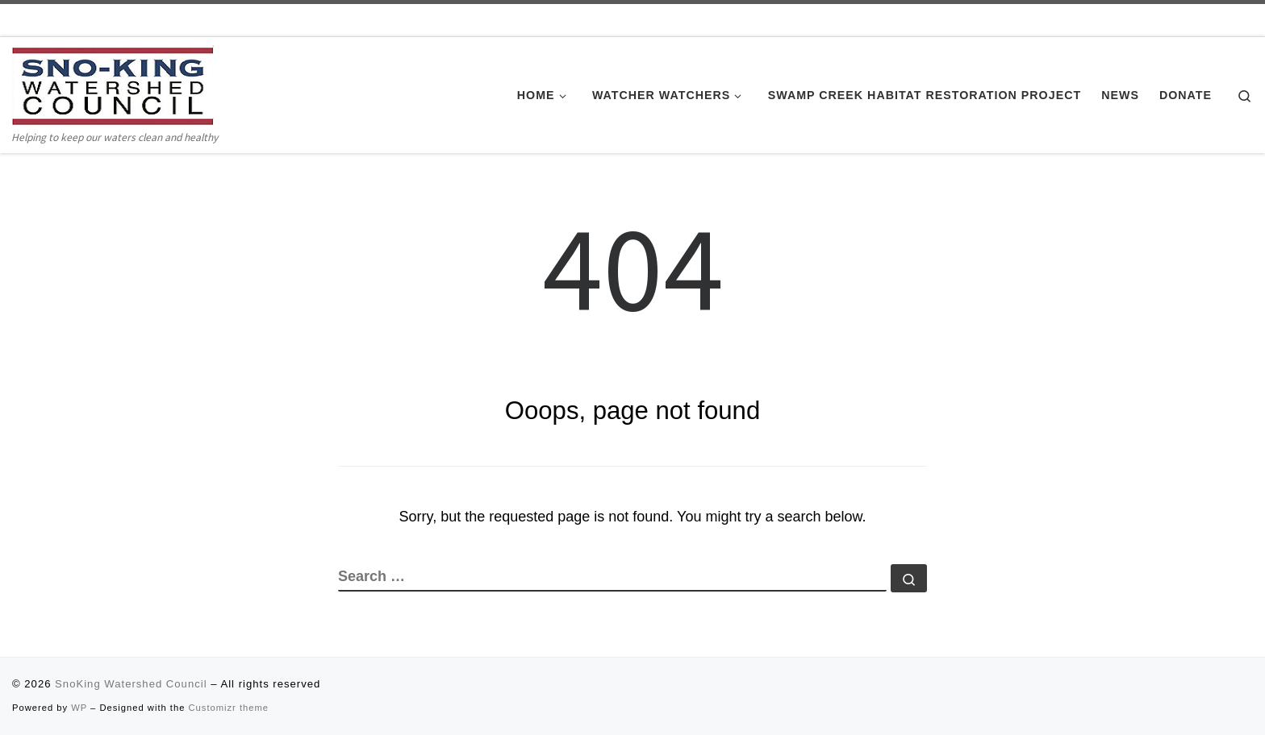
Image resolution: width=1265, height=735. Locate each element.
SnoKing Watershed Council (131, 684)
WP (79, 707)
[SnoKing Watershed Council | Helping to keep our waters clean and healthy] (113, 85)
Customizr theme (229, 707)
